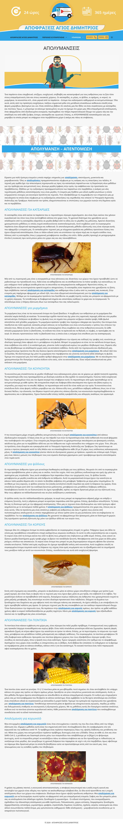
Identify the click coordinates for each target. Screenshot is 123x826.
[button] (112, 37)
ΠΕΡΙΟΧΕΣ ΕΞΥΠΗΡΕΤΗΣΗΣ (55, 37)
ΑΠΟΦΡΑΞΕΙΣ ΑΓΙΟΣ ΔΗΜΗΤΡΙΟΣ (24, 37)
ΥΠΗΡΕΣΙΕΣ (79, 37)
